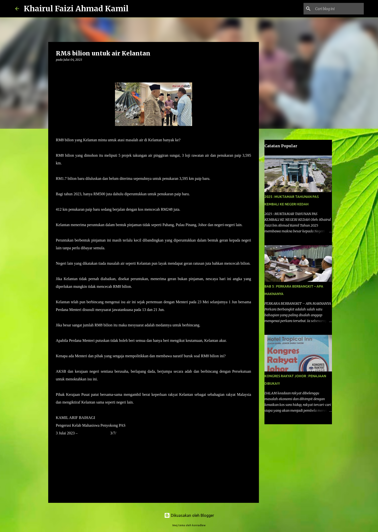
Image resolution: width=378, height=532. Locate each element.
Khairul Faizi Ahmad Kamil (76, 8)
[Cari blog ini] (338, 8)
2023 (120, 433)
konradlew (199, 525)
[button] (59, 69)
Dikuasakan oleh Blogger (189, 515)
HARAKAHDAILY (94, 433)
